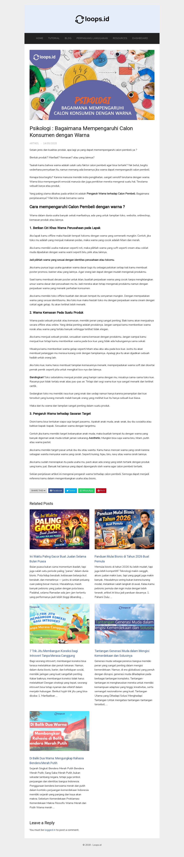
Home (39, 38)
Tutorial (54, 38)
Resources (120, 38)
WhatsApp (86, 490)
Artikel (34, 143)
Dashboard (140, 38)
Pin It (101, 490)
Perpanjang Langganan (92, 38)
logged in (50, 830)
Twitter (71, 490)
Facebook (56, 490)
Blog (68, 38)
